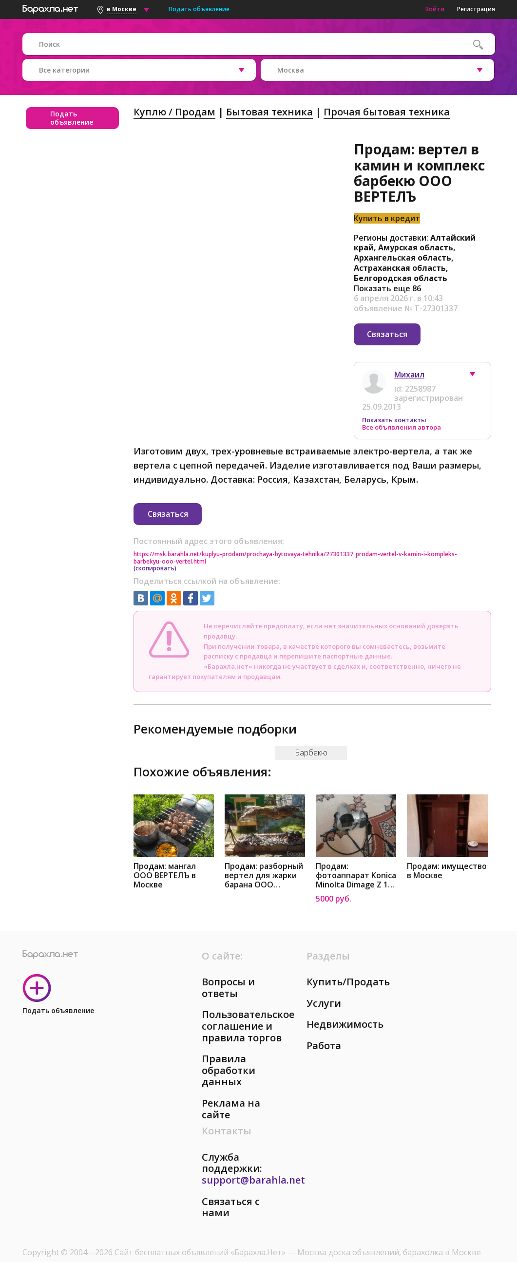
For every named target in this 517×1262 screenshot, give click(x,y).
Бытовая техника (269, 111)
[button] (477, 370)
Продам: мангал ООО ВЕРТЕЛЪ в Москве (165, 861)
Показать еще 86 (387, 288)
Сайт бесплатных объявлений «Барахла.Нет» (201, 1238)
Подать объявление (199, 9)
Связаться (387, 334)
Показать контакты (394, 413)
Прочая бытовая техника (387, 111)
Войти (434, 9)
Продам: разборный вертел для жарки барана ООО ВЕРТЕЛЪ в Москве (264, 861)
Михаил (409, 367)
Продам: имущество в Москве (447, 857)
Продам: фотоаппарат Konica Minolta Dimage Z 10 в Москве (356, 861)
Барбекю (311, 738)
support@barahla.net (253, 1165)
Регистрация (476, 9)
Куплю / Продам (174, 111)
